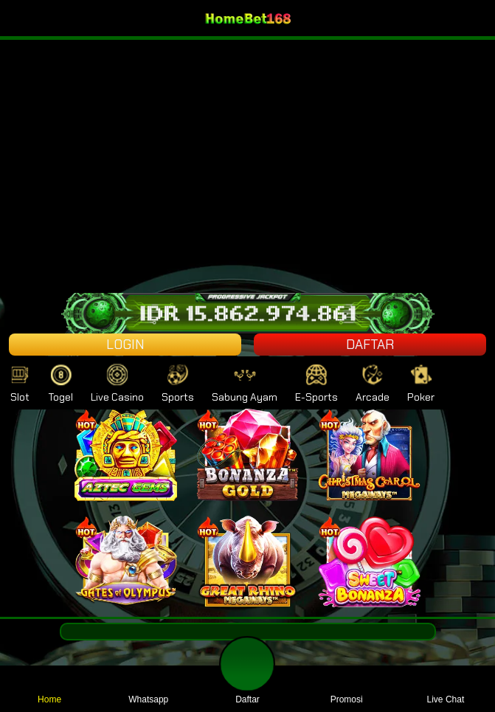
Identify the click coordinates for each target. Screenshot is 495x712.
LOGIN (125, 344)
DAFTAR (370, 344)
